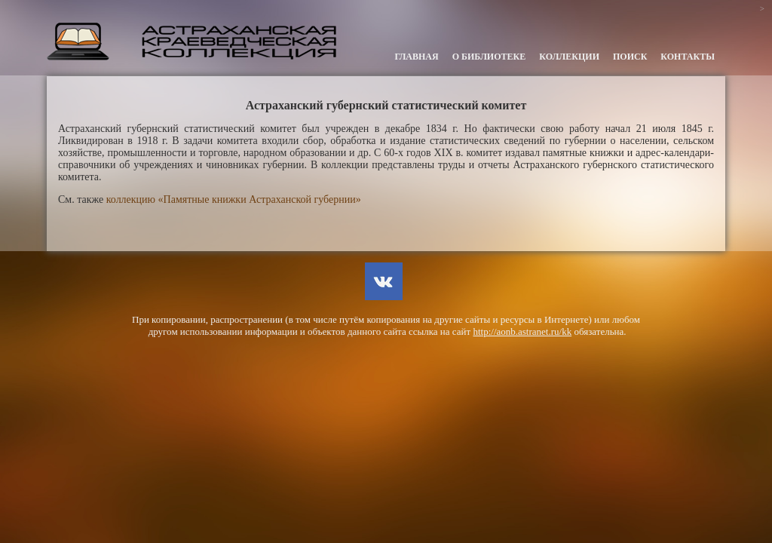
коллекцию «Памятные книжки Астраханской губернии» (233, 199)
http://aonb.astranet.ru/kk (522, 331)
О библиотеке (489, 56)
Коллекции (569, 56)
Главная (417, 56)
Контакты (687, 56)
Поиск (630, 56)
